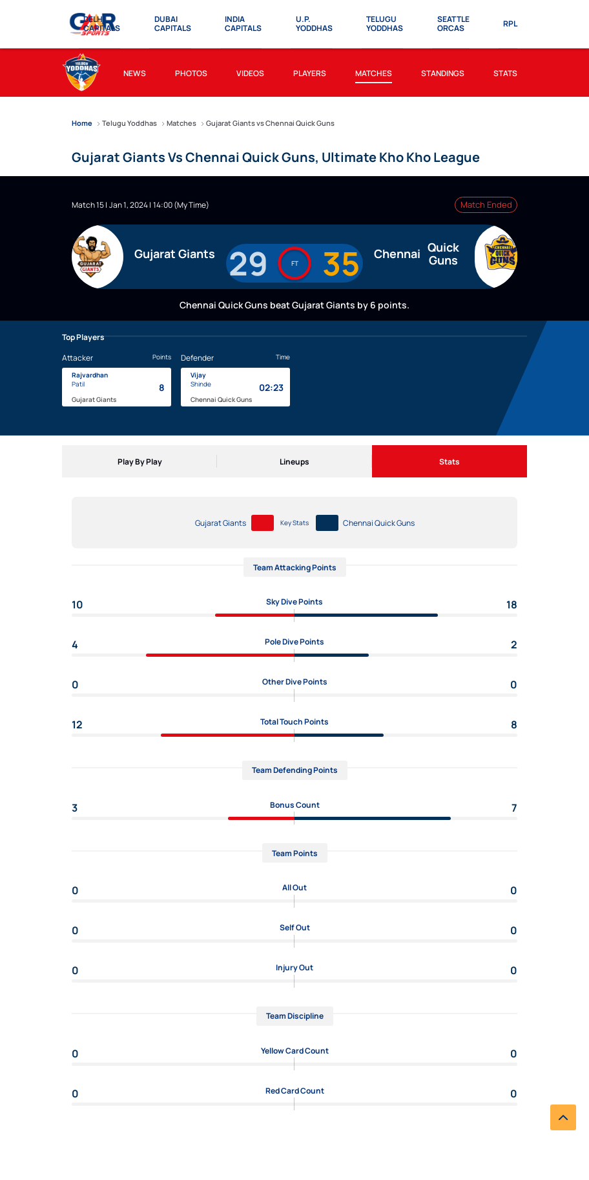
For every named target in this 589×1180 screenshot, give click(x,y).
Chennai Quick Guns (379, 522)
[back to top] (563, 1117)
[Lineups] (294, 461)
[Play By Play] (139, 461)
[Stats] (449, 461)
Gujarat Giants (220, 522)
